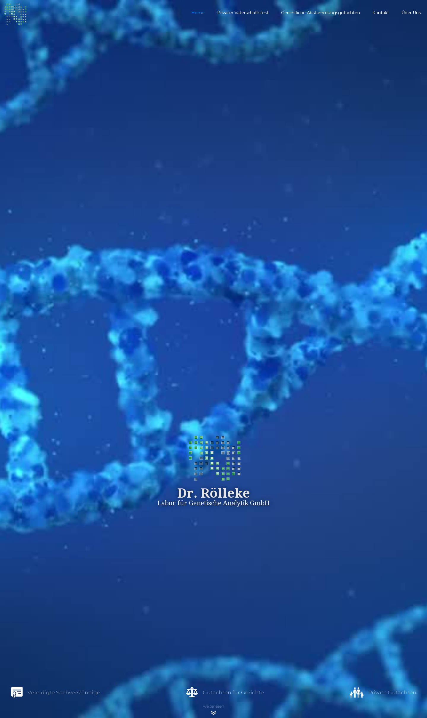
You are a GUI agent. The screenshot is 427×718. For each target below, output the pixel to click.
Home (198, 12)
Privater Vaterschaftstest (243, 12)
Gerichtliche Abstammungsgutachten (320, 12)
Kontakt (380, 12)
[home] (92, 12)
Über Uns (411, 12)
